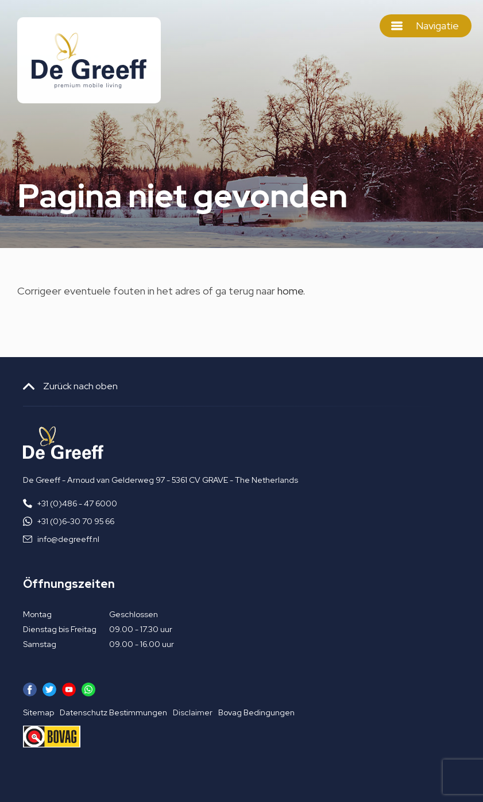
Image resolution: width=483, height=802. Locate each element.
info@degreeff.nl (68, 539)
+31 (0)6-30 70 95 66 (75, 521)
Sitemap (38, 712)
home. (291, 290)
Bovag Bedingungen (256, 712)
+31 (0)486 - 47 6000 (77, 503)
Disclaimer (192, 712)
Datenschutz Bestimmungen (113, 712)
